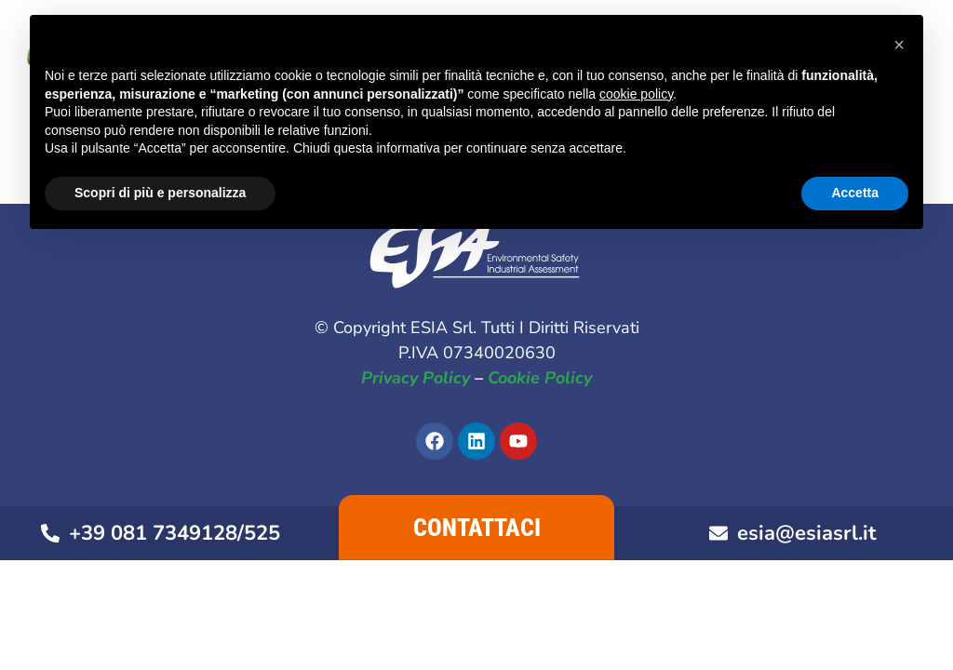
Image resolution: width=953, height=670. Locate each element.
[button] (899, 45)
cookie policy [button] (636, 94)
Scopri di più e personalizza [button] (160, 192)
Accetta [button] (855, 192)
